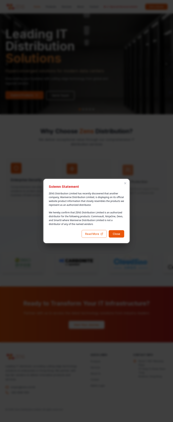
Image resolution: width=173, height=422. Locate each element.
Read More (94, 234)
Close (116, 234)
